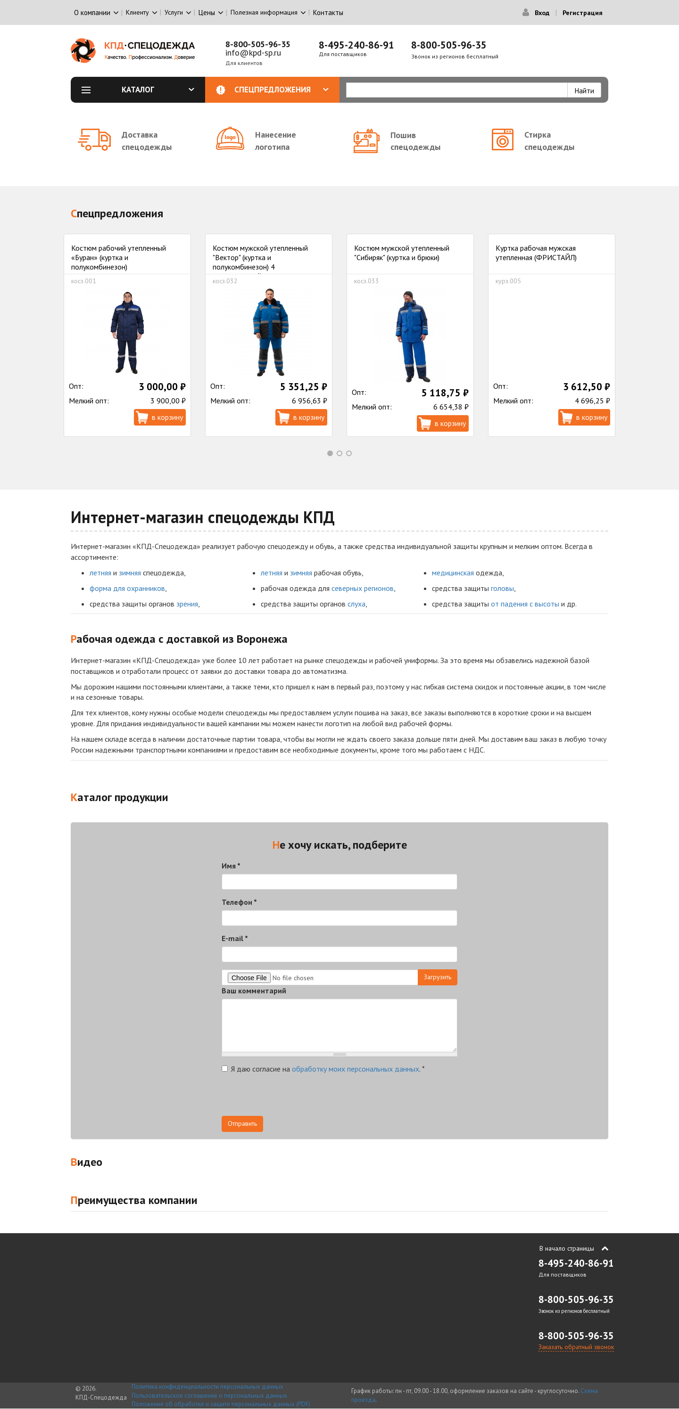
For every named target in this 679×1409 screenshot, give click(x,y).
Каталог (158, 89)
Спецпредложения (281, 89)
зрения (187, 603)
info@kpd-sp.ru (253, 52)
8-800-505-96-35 (257, 44)
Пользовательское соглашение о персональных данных (209, 1396)
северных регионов (362, 588)
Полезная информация (264, 12)
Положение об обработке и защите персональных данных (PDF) (221, 1404)
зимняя (130, 572)
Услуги (174, 12)
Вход (542, 12)
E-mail (235, 938)
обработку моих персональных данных (355, 1068)
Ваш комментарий (254, 990)
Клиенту (137, 12)
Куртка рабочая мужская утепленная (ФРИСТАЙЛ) (536, 252)
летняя (100, 572)
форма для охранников (127, 588)
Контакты (328, 12)
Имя (231, 865)
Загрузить (437, 977)
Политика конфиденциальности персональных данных (207, 1387)
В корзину (167, 417)
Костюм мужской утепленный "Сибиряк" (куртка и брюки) (401, 252)
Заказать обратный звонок (576, 1347)
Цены (207, 12)
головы (502, 588)
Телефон (239, 902)
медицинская (453, 572)
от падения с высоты (525, 603)
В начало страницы (566, 1248)
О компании (92, 12)
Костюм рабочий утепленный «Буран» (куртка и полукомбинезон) (118, 257)
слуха (356, 603)
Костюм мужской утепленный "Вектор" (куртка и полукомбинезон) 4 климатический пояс (260, 261)
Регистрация (583, 12)
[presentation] (293, 1097)
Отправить (242, 1123)
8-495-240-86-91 (356, 45)
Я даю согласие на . (323, 1068)
